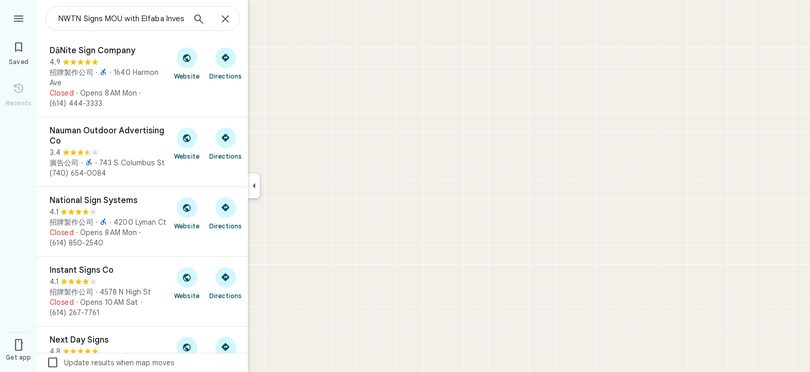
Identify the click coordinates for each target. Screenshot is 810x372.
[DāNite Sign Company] (142, 77)
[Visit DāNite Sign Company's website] (186, 63)
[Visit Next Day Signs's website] (186, 352)
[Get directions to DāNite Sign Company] (225, 63)
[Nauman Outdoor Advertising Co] (142, 152)
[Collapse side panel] (254, 186)
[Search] (198, 20)
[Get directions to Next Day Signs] (225, 352)
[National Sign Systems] (142, 221)
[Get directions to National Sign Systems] (225, 212)
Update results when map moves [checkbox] (110, 363)
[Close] (225, 20)
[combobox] (121, 18)
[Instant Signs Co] (142, 291)
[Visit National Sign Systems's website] (186, 212)
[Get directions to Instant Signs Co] (225, 282)
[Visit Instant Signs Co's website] (186, 282)
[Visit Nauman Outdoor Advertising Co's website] (186, 143)
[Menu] (18, 17)
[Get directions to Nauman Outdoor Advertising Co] (225, 143)
